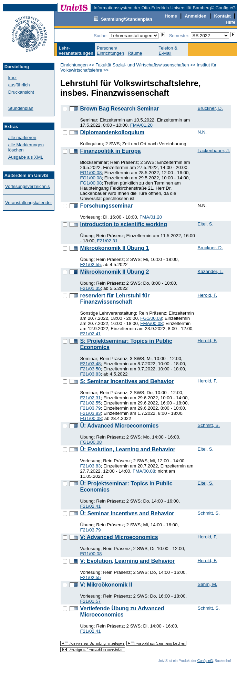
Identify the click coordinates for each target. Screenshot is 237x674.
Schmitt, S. (209, 425)
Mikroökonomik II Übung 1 (114, 248)
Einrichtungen (74, 64)
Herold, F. (207, 295)
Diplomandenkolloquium (112, 132)
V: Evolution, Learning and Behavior (127, 561)
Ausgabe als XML (25, 157)
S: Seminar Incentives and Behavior (127, 381)
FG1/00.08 (91, 172)
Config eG (205, 661)
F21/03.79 (90, 408)
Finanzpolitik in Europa (110, 151)
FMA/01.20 (141, 125)
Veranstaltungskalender (28, 202)
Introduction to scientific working (123, 224)
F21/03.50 (90, 368)
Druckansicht (21, 92)
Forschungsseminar (106, 206)
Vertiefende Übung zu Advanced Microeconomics (122, 611)
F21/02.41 (90, 333)
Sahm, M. (207, 584)
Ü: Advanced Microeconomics (119, 426)
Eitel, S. (206, 224)
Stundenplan (20, 108)
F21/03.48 (90, 363)
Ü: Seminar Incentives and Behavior (127, 513)
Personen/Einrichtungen (110, 50)
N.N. (202, 132)
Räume (135, 53)
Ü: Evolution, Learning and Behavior (127, 449)
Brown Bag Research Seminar (119, 109)
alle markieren (22, 137)
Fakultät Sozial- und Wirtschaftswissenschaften (142, 64)
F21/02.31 (107, 240)
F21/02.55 (90, 264)
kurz (12, 77)
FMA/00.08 (151, 323)
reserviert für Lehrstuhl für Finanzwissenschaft (115, 299)
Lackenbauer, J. (214, 150)
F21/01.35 (90, 288)
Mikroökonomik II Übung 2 (114, 272)
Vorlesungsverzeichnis (27, 186)
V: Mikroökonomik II (106, 585)
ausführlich (19, 84)
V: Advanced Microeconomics (119, 537)
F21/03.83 (90, 374)
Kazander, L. (211, 271)
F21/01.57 (90, 601)
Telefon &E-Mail (168, 50)
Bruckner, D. (210, 108)
